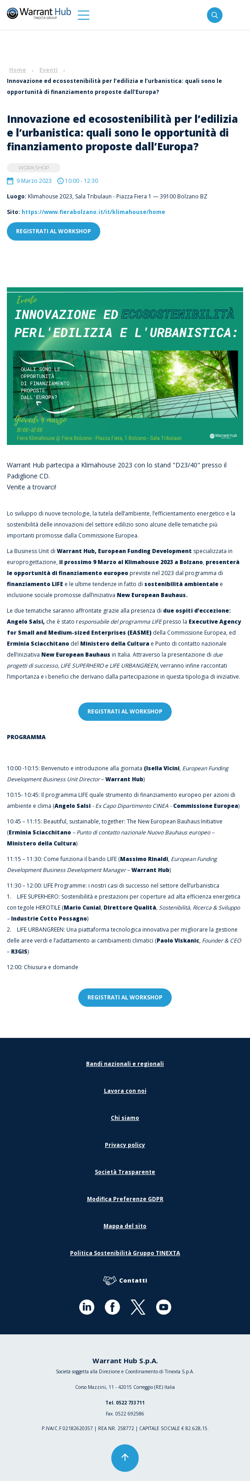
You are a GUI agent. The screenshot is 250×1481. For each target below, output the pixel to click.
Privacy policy (125, 1145)
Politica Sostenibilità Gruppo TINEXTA (125, 1253)
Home (17, 70)
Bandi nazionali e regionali (125, 1064)
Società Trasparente (125, 1172)
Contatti (125, 1281)
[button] (83, 15)
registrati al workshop (53, 231)
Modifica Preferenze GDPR (125, 1199)
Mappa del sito (125, 1226)
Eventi (48, 70)
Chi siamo (125, 1118)
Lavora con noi (125, 1091)
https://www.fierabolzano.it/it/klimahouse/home (93, 212)
